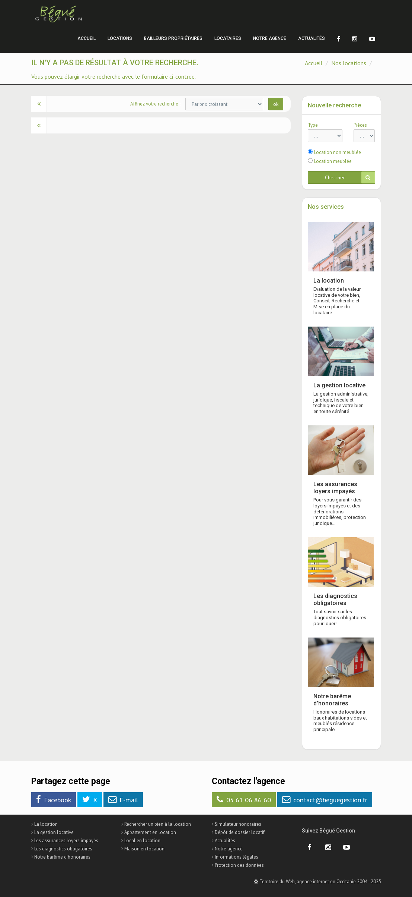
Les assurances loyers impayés (335, 488)
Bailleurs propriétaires (173, 38)
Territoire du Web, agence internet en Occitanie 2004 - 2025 (317, 881)
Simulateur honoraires (238, 824)
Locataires (227, 38)
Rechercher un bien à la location (157, 824)
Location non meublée (337, 152)
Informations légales (236, 857)
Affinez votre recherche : (155, 104)
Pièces (360, 125)
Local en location (142, 840)
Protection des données (239, 865)
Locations (120, 38)
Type (313, 125)
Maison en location (144, 849)
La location (328, 280)
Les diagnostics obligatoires (335, 599)
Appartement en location (150, 832)
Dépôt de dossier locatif (240, 832)
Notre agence (269, 38)
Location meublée (333, 161)
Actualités (311, 38)
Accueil (86, 38)
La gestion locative (339, 385)
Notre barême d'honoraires (332, 700)
